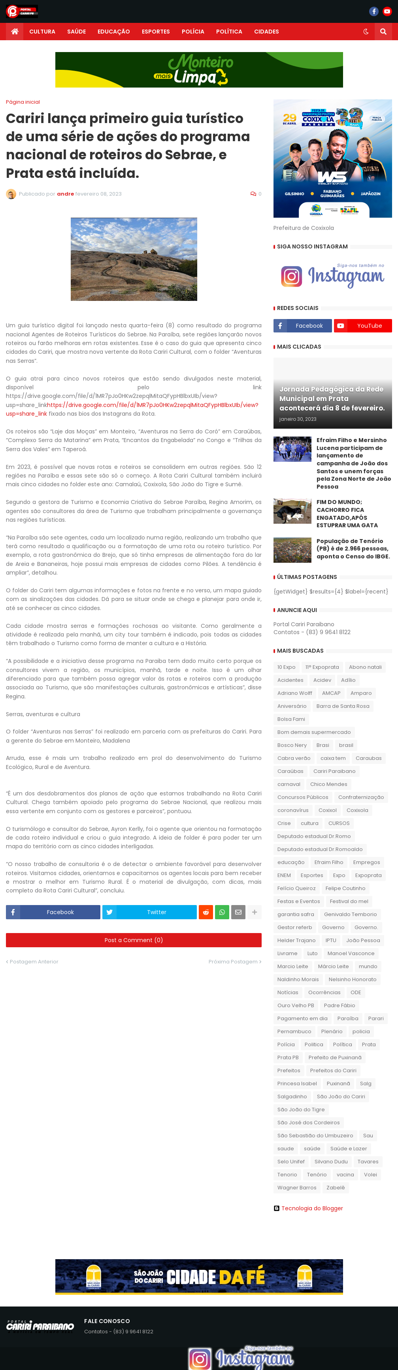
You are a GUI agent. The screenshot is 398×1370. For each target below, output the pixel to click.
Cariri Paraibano (334, 771)
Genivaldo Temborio (350, 914)
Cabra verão (294, 758)
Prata (369, 1044)
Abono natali (365, 667)
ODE (356, 992)
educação (291, 862)
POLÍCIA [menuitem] (193, 31)
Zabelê (335, 1187)
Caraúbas (290, 771)
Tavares (368, 1161)
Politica (314, 1044)
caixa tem (333, 758)
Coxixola (357, 810)
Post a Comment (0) (134, 940)
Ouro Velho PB (295, 1005)
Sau (368, 1135)
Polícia (286, 1044)
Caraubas (369, 758)
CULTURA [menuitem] (42, 31)
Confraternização (361, 797)
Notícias (287, 992)
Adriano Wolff (294, 693)
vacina (345, 1174)
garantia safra (295, 914)
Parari (376, 1018)
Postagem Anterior (34, 961)
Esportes (312, 875)
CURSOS (339, 823)
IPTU (331, 940)
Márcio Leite (333, 966)
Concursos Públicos (302, 797)
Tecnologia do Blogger (308, 1208)
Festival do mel (349, 901)
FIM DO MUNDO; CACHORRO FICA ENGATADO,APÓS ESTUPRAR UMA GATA (347, 513)
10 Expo (286, 667)
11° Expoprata (322, 667)
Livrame (287, 953)
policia (361, 1031)
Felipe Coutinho (346, 888)
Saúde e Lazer (348, 1148)
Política (342, 1044)
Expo (339, 875)
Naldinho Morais (298, 979)
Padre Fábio (339, 1005)
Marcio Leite (292, 966)
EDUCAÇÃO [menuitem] (114, 31)
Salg (366, 1083)
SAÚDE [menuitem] (76, 31)
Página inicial (23, 102)
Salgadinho (292, 1096)
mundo (368, 966)
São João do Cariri (341, 1096)
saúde (312, 1148)
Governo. (366, 927)
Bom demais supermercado (314, 732)
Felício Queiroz (296, 888)
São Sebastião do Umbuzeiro (315, 1135)
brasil (346, 745)
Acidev (322, 680)
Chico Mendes (328, 784)
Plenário (332, 1031)
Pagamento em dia (302, 1018)
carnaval (288, 784)
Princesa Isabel (297, 1083)
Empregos (366, 862)
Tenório (317, 1174)
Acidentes (290, 680)
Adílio (348, 680)
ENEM (284, 875)
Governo (333, 927)
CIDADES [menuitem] (266, 31)
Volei (370, 1174)
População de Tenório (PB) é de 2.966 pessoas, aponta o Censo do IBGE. (353, 549)
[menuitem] (14, 31)
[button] (366, 31)
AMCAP (331, 693)
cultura (310, 823)
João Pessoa (363, 940)
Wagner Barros (297, 1187)
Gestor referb (294, 927)
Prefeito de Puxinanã (335, 1057)
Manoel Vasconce (351, 953)
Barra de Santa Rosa (343, 706)
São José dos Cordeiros (308, 1122)
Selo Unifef (291, 1161)
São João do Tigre (301, 1109)
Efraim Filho (329, 862)
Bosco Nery (292, 745)
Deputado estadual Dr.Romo (314, 836)
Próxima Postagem (233, 961)
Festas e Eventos (298, 901)
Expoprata (368, 875)
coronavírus (293, 810)
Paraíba (348, 1018)
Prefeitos (288, 1070)
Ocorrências (324, 992)
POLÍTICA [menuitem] (229, 31)
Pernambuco (294, 1031)
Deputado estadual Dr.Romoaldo (320, 849)
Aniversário (292, 706)
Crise (284, 823)
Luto (312, 953)
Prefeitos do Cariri (333, 1070)
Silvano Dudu (331, 1161)
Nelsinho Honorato (353, 979)
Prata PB (288, 1057)
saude (285, 1148)
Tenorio (287, 1174)
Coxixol (328, 810)
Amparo (361, 693)
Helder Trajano (296, 940)
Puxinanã (338, 1083)
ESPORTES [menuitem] (156, 31)
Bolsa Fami (291, 719)
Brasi (323, 745)
